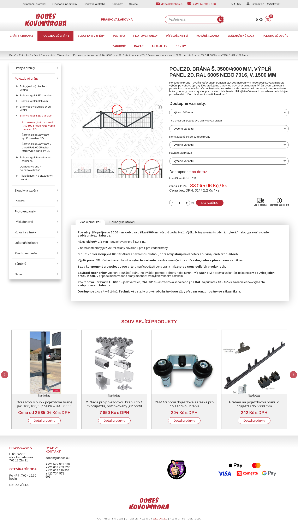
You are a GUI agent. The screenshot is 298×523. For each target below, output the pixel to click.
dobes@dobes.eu (172, 3)
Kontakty (117, 4)
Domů (12, 55)
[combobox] (190, 19)
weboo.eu (160, 518)
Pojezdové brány (55, 35)
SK (239, 3)
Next (293, 374)
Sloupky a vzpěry (91, 35)
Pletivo (119, 35)
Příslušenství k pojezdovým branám (36, 177)
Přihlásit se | (256, 4)
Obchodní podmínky (64, 4)
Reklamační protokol (33, 4)
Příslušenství (177, 35)
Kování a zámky (208, 35)
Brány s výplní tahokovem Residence (35, 159)
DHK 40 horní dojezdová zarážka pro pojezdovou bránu (184, 404)
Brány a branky (21, 35)
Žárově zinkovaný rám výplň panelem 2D (35, 136)
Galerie (133, 4)
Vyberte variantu (184, 128)
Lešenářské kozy (241, 35)
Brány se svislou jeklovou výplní (35, 108)
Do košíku (209, 202)
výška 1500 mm (183, 112)
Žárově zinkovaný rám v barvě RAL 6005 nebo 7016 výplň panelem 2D (36, 148)
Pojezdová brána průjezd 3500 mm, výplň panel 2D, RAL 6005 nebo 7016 (188, 55)
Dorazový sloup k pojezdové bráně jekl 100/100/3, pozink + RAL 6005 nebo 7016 (44, 406)
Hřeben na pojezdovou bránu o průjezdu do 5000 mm (254, 404)
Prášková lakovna (117, 19)
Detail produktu (44, 420)
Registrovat (273, 4)
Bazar (138, 46)
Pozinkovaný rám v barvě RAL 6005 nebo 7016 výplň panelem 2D (109, 55)
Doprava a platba (95, 4)
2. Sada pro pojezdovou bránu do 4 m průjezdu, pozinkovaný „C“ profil (114, 404)
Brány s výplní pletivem (34, 101)
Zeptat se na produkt (279, 205)
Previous (4, 374)
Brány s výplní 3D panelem (36, 95)
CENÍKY (180, 46)
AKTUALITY (159, 46)
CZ (233, 3)
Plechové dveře (275, 35)
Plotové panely (145, 35)
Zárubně (119, 46)
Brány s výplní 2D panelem (55, 55)
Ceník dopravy (260, 205)
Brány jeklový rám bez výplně (33, 88)
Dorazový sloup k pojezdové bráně (30, 168)
